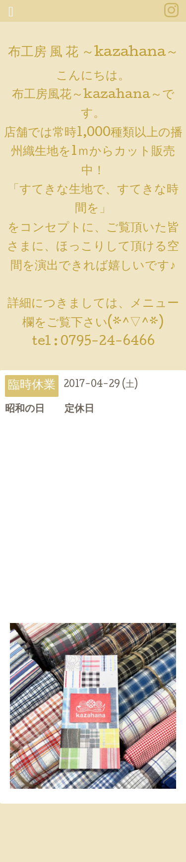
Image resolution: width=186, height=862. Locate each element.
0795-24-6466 (108, 342)
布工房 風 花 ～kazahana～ (93, 53)
